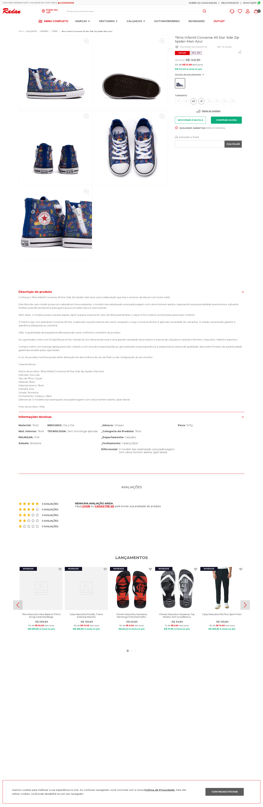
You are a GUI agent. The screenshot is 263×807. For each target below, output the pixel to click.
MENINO (44, 31)
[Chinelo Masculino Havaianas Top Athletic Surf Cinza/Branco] (176, 605)
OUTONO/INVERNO (167, 21)
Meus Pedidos (230, 3)
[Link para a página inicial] (21, 31)
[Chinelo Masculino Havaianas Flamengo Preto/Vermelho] (131, 605)
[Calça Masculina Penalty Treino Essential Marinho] (86, 605)
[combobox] (136, 11)
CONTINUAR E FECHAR (225, 791)
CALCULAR (233, 144)
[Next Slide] (245, 605)
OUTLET (219, 21)
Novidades (197, 21)
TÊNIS (55, 31)
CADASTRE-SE (104, 506)
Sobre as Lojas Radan (203, 3)
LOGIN (86, 506)
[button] (233, 11)
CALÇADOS (31, 31)
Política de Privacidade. (159, 789)
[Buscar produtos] (204, 11)
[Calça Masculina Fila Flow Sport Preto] (221, 605)
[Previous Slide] (18, 605)
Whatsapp (250, 3)
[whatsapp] (239, 52)
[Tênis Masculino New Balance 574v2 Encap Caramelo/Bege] (41, 605)
